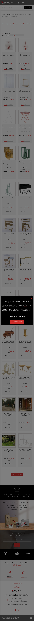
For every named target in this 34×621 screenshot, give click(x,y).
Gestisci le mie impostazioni (17, 316)
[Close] (31, 298)
